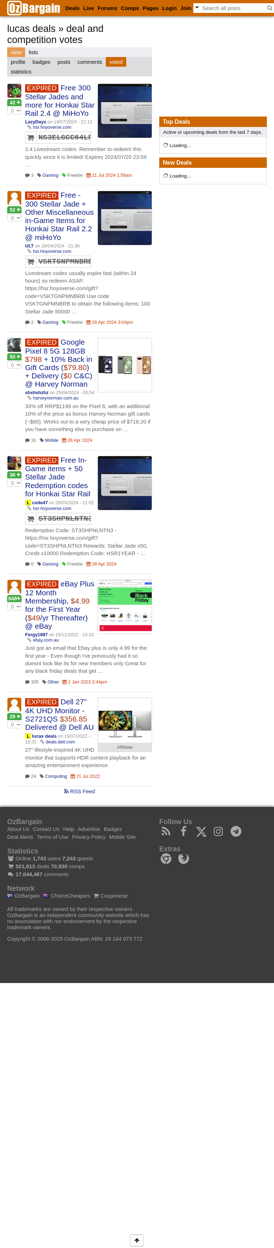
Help (68, 829)
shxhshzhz (36, 392)
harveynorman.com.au (56, 398)
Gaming (50, 175)
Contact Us (46, 829)
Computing (56, 776)
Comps (130, 8)
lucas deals (44, 736)
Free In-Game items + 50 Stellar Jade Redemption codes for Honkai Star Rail (57, 477)
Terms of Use (52, 837)
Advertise (89, 829)
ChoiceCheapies (66, 896)
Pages (151, 8)
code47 (40, 502)
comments (89, 62)
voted (116, 62)
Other (53, 682)
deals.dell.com (60, 741)
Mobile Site (122, 837)
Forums (107, 8)
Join (186, 8)
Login (169, 8)
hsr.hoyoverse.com (52, 127)
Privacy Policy (88, 837)
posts (63, 62)
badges (41, 62)
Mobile (51, 440)
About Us (18, 829)
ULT (29, 246)
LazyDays (35, 121)
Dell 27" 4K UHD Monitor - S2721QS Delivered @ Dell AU (59, 714)
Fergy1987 (36, 634)
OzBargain (23, 896)
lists (33, 52)
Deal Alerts (20, 837)
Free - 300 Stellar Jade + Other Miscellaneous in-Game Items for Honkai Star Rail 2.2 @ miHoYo (59, 216)
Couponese (111, 896)
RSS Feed (79, 791)
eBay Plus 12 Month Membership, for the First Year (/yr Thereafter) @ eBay (59, 605)
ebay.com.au (46, 640)
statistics (21, 71)
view (16, 52)
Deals (72, 8)
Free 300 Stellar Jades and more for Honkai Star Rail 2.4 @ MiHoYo (60, 100)
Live (88, 8)
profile (18, 62)
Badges (113, 829)
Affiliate (125, 747)
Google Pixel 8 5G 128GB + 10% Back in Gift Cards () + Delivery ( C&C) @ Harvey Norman (58, 363)
